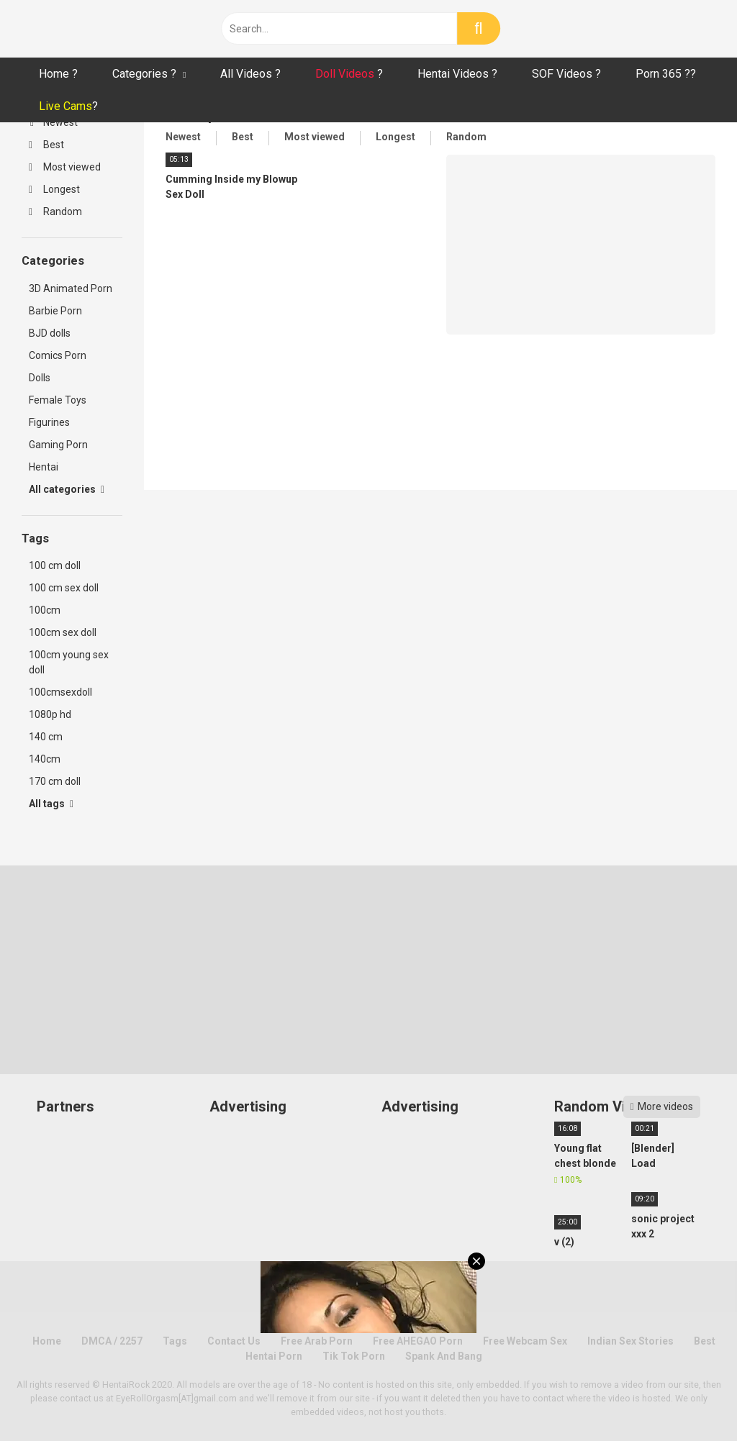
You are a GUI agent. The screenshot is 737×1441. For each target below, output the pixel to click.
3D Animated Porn (70, 288)
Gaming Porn (58, 444)
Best (46, 144)
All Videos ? (250, 74)
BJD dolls (50, 333)
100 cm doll (55, 565)
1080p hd (50, 714)
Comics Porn (57, 355)
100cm (44, 610)
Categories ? (144, 74)
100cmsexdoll (60, 692)
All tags (51, 803)
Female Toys (57, 400)
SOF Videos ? (566, 74)
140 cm (46, 736)
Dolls (39, 377)
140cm (44, 759)
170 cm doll (55, 781)
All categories (66, 489)
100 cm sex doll (64, 588)
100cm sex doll (62, 632)
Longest (54, 189)
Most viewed (65, 167)
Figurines (49, 422)
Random (55, 211)
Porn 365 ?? (666, 74)
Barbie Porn (55, 311)
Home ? (58, 74)
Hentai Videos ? (457, 74)
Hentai (43, 467)
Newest (54, 122)
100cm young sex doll (69, 662)
